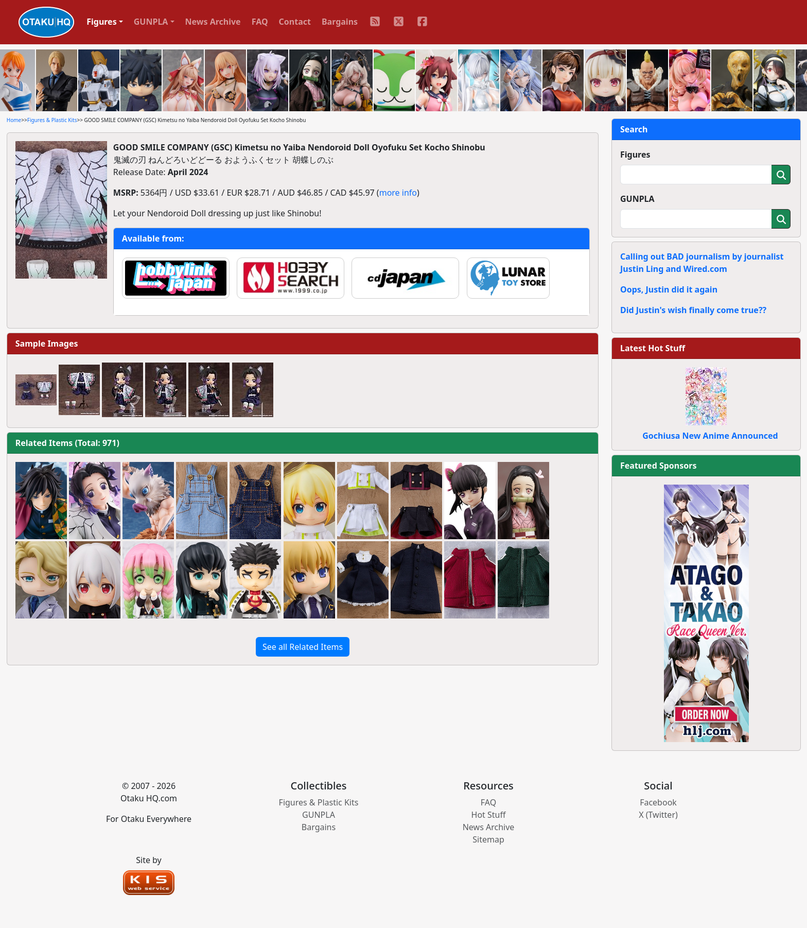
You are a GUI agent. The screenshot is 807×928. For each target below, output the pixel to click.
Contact (295, 21)
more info (398, 192)
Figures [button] (101, 21)
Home (14, 120)
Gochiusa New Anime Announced (710, 435)
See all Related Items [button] (302, 646)
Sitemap (488, 839)
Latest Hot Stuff (652, 348)
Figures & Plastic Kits (52, 120)
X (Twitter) (658, 814)
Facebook (658, 802)
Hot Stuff (488, 814)
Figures (635, 154)
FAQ (260, 21)
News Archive (213, 21)
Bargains (340, 21)
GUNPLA (637, 198)
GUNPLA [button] (151, 21)
